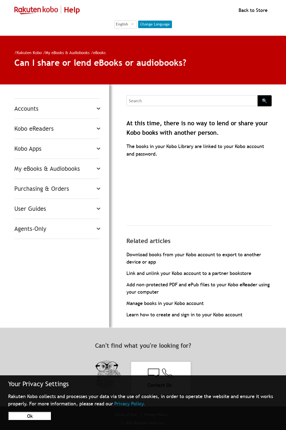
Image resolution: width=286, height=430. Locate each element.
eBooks (99, 52)
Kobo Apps (27, 148)
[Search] (192, 100)
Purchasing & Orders (41, 188)
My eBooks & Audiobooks (67, 52)
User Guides (30, 208)
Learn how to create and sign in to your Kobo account (184, 314)
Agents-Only (30, 228)
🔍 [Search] (264, 101)
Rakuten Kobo (29, 52)
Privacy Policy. (129, 404)
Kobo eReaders (34, 128)
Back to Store (252, 10)
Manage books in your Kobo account (165, 303)
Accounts (26, 108)
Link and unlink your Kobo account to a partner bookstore (188, 273)
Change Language (155, 24)
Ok (30, 416)
